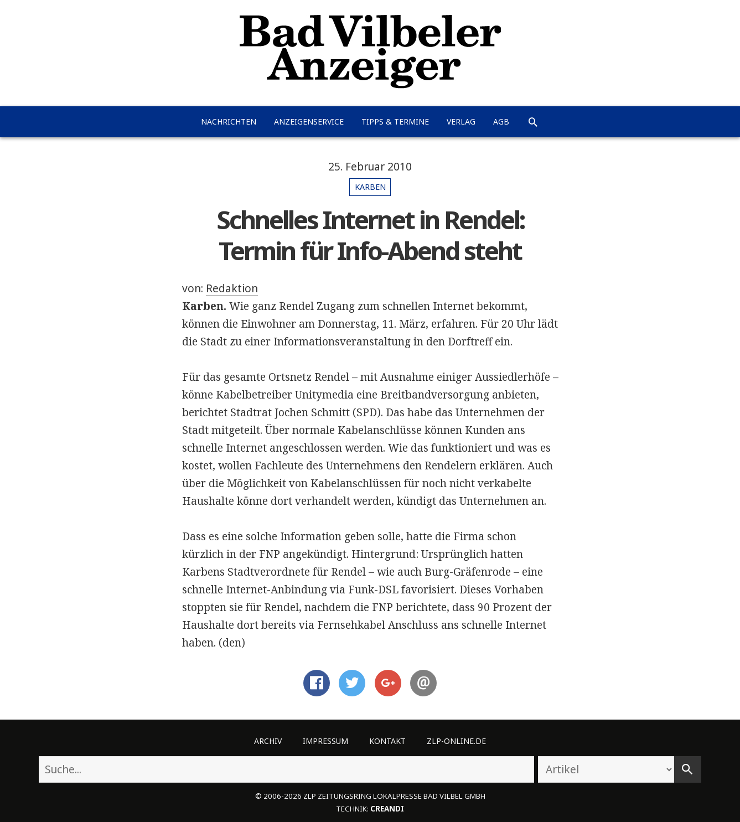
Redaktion (232, 288)
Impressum (325, 741)
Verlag (461, 121)
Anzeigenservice (309, 121)
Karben (370, 187)
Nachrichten (228, 121)
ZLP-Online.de (456, 741)
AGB (501, 121)
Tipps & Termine (395, 121)
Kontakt (387, 741)
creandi (387, 809)
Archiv (268, 741)
